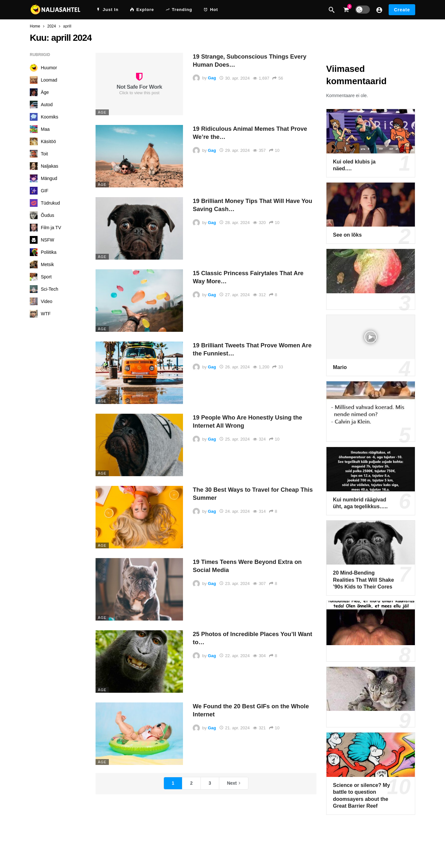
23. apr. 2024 (234, 583)
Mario (340, 367)
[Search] (332, 10)
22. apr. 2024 (234, 655)
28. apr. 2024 (234, 222)
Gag (212, 78)
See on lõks (347, 235)
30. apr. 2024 (234, 78)
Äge (102, 112)
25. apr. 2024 (234, 439)
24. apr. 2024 (234, 511)
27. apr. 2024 (234, 294)
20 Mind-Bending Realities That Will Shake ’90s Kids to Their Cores (363, 579)
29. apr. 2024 (234, 150)
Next (232, 783)
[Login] (379, 10)
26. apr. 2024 (234, 366)
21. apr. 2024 (234, 727)
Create (402, 9)
